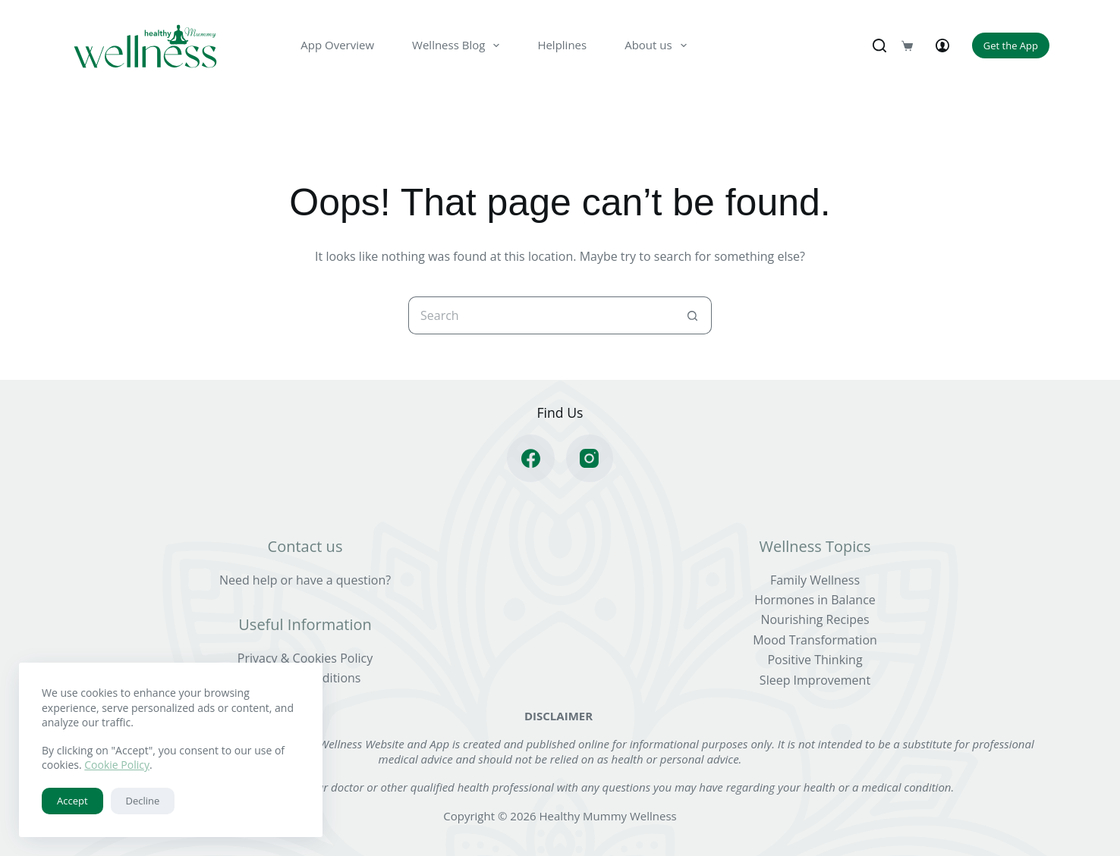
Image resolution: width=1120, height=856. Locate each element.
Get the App (1010, 45)
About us (658, 45)
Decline (143, 800)
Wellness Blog (458, 45)
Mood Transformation (815, 640)
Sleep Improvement (815, 680)
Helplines (562, 44)
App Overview (337, 44)
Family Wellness (815, 580)
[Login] (942, 45)
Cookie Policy (116, 764)
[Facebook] (531, 458)
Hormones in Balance (815, 599)
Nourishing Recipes (814, 619)
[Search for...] (541, 315)
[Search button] (693, 315)
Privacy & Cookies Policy (305, 658)
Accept (72, 800)
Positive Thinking (814, 659)
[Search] (879, 45)
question (360, 580)
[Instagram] (590, 458)
